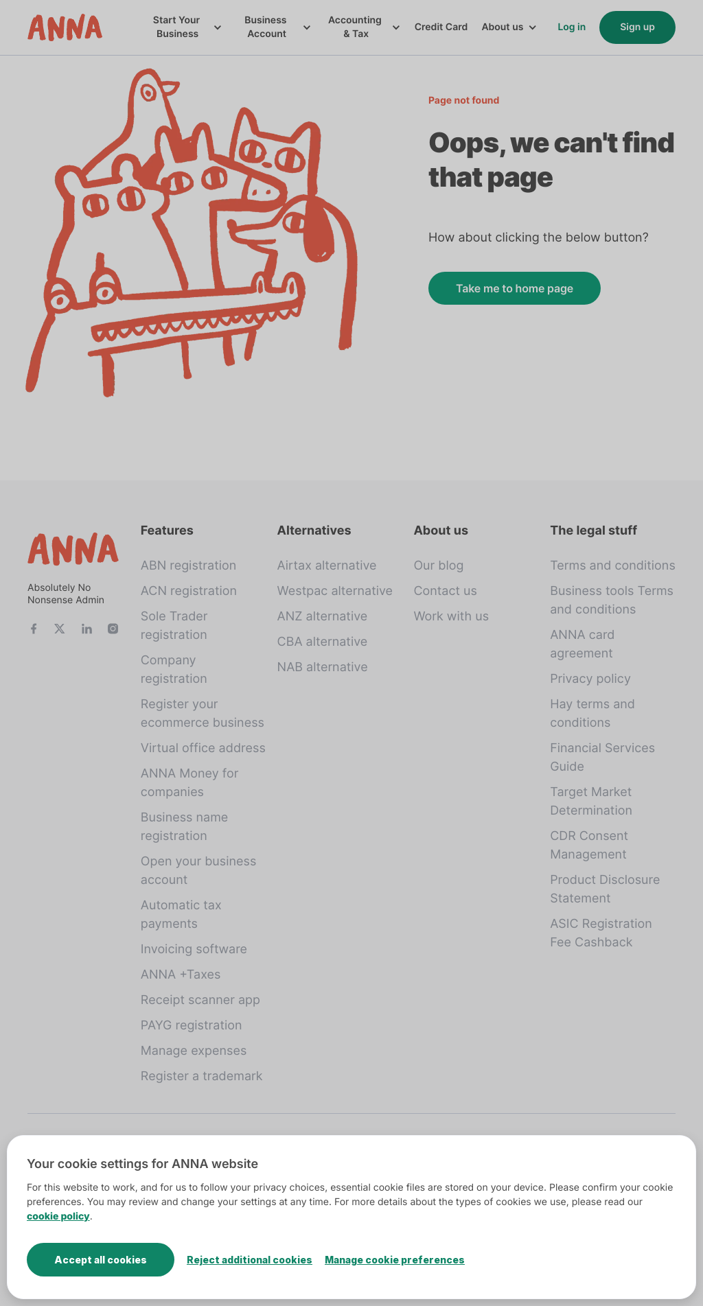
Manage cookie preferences (395, 1260)
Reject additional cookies (249, 1260)
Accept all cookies (100, 1260)
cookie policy (58, 1216)
